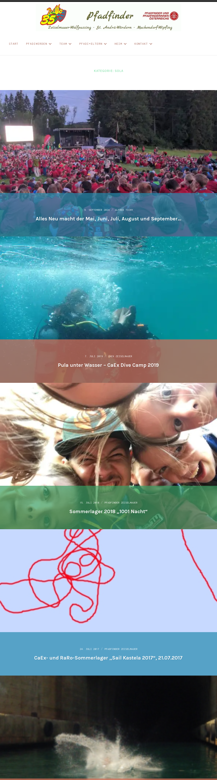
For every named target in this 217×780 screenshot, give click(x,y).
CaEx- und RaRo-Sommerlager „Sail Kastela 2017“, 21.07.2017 (108, 657)
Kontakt (143, 43)
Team (65, 43)
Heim (121, 43)
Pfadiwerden (39, 43)
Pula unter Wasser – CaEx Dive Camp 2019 (108, 364)
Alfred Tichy (127, 209)
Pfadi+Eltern (93, 43)
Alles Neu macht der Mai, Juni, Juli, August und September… (108, 218)
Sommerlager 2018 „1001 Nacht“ (108, 511)
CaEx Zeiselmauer (122, 355)
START (13, 43)
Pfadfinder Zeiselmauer (124, 502)
